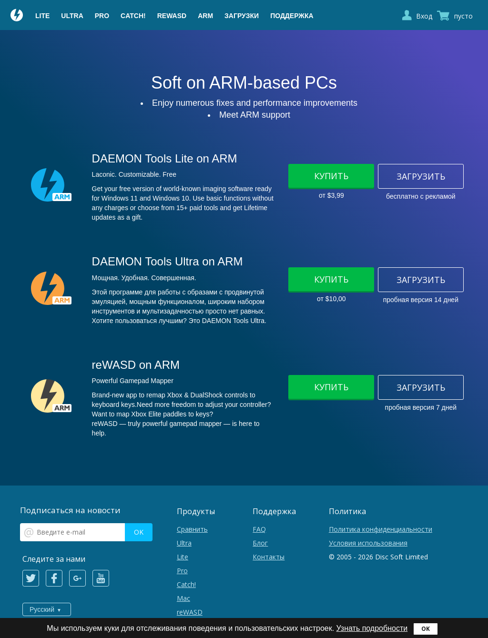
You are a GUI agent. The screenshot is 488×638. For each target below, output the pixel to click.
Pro (102, 16)
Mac (183, 598)
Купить (331, 176)
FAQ (259, 529)
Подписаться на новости (70, 510)
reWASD (171, 16)
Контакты (269, 556)
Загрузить (420, 176)
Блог (260, 542)
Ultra (72, 16)
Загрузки (241, 16)
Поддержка (292, 16)
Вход (424, 15)
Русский (42, 609)
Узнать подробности (372, 628)
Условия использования (368, 542)
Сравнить (192, 529)
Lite (42, 16)
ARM (205, 16)
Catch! (133, 16)
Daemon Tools (17, 16)
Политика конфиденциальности (380, 529)
